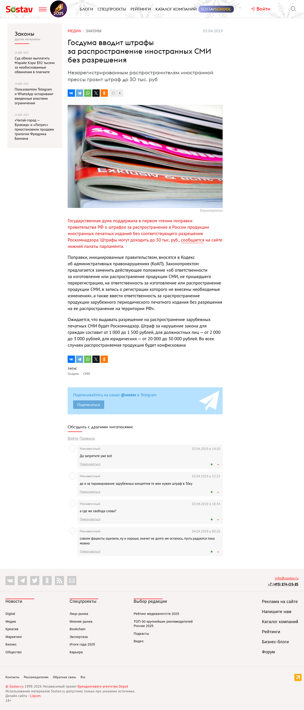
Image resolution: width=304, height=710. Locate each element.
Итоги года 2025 (82, 644)
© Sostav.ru (14, 686)
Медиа (10, 621)
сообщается (192, 240)
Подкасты (141, 633)
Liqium (35, 696)
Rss (83, 677)
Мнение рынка (80, 621)
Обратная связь (64, 677)
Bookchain (77, 629)
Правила (87, 438)
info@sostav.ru (287, 578)
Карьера (76, 652)
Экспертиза (78, 637)
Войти (73, 438)
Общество (13, 652)
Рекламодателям (36, 677)
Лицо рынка (78, 614)
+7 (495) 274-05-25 (283, 584)
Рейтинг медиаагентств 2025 (156, 614)
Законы (24, 34)
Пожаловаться (90, 464)
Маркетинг (13, 637)
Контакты (12, 677)
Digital (10, 614)
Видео (139, 641)
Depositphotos (211, 210)
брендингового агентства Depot (102, 686)
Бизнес (11, 644)
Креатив (11, 629)
